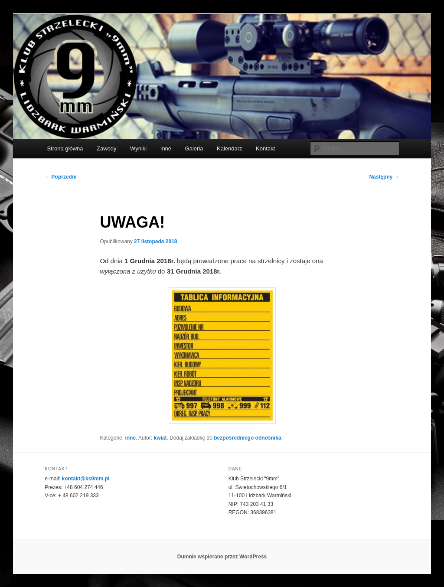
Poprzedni (60, 177)
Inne (165, 148)
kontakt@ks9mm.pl (86, 479)
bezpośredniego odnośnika (247, 438)
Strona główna (65, 148)
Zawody (107, 148)
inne (130, 438)
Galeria (194, 148)
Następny (384, 177)
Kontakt (265, 148)
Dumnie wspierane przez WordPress (222, 557)
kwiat (159, 438)
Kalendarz (229, 148)
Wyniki (138, 148)
